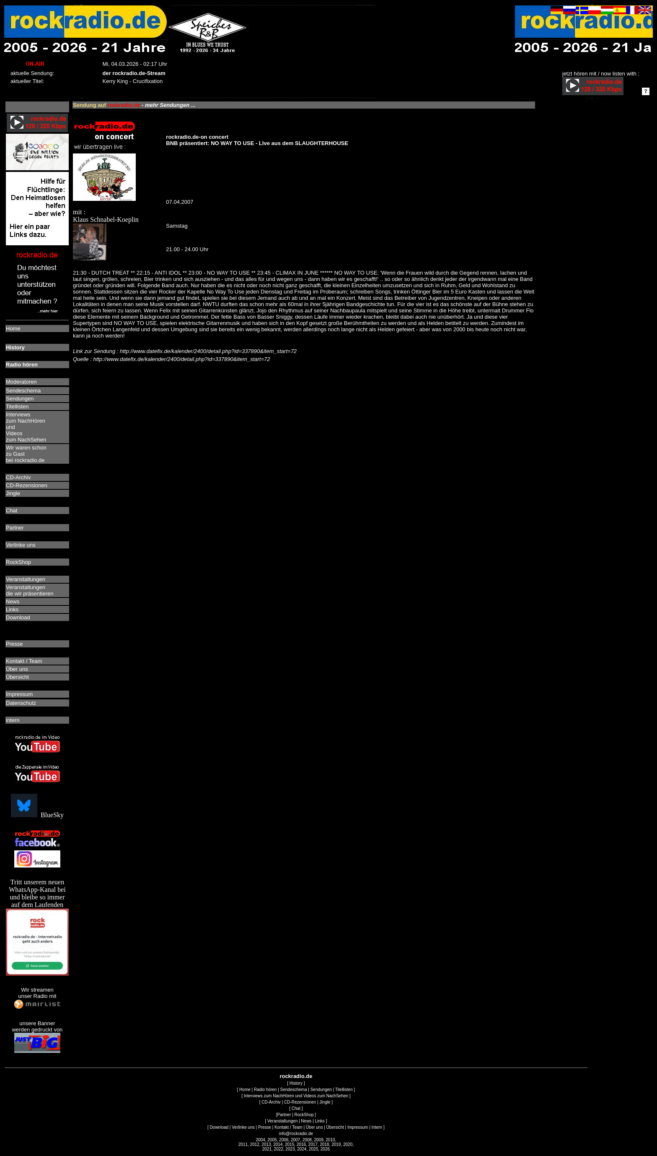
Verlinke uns (243, 1127)
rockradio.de (295, 1076)
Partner (284, 1114)
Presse (264, 1127)
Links (320, 1121)
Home (245, 1089)
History (296, 1083)
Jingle (324, 1102)
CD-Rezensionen (300, 1102)
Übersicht (335, 1127)
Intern (377, 1127)
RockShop (303, 1114)
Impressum (357, 1127)
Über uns (314, 1127)
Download (219, 1127)
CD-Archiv (271, 1102)
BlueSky (37, 814)
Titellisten (344, 1089)
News (306, 1121)
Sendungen (321, 1089)
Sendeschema (293, 1089)
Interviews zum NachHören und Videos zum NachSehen (296, 1096)
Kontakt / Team (288, 1127)
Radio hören (265, 1089)
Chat (296, 1108)
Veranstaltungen (282, 1121)
